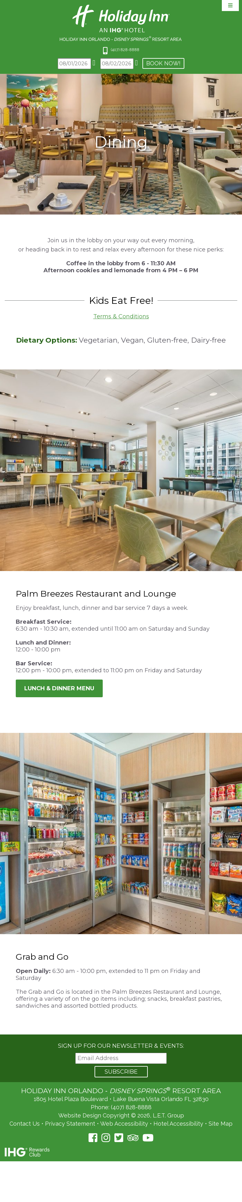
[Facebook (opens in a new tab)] (93, 1138)
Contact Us (24, 1123)
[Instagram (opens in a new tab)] (105, 1138)
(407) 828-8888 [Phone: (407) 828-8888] (131, 1107)
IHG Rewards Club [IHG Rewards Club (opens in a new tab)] (27, 1152)
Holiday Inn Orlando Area (121, 23)
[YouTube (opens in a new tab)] (147, 1138)
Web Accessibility (124, 1123)
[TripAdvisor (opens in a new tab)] (132, 1138)
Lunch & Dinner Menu (59, 688)
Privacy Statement (70, 1123)
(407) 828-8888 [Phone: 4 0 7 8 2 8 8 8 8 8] (125, 49)
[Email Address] (121, 1058)
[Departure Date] (117, 63)
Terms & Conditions (121, 316)
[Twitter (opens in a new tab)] (118, 1138)
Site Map (221, 1123)
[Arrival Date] (74, 63)
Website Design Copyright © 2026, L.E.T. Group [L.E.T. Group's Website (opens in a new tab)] (121, 1115)
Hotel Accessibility (178, 1123)
